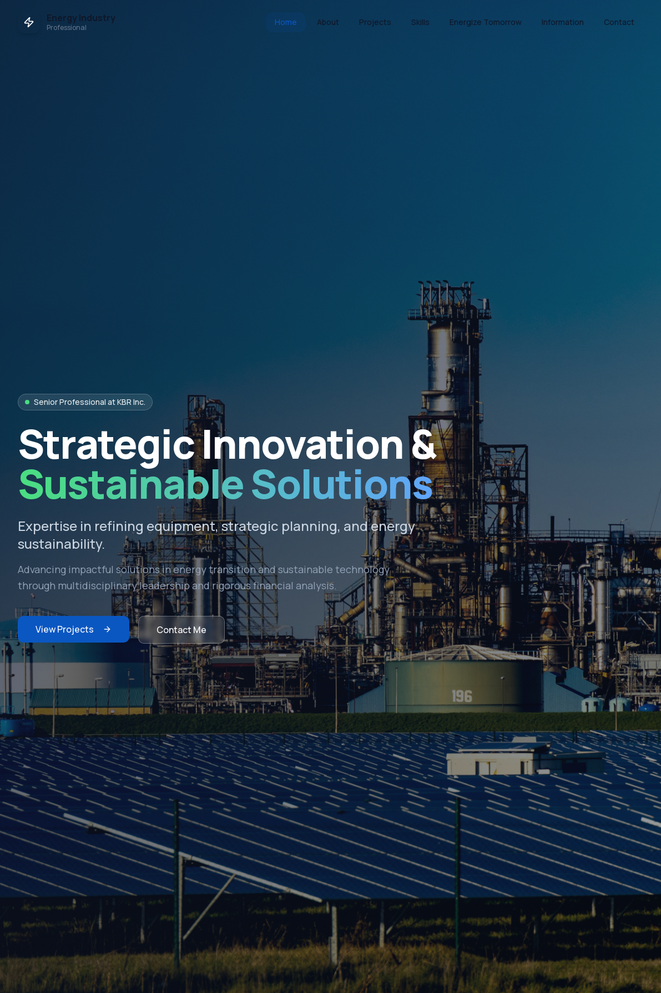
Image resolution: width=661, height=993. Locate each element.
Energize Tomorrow (486, 22)
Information (563, 22)
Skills (420, 22)
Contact (619, 22)
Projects (375, 22)
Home (286, 22)
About (328, 22)
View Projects (74, 629)
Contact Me (181, 630)
